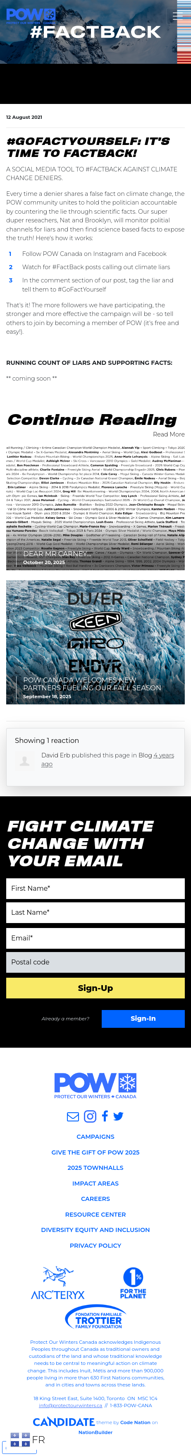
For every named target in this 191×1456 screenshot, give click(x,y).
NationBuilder (96, 1432)
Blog (145, 755)
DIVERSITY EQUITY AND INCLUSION (95, 1230)
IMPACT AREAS (95, 1183)
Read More (169, 434)
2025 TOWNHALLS (95, 1168)
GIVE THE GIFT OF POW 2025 (96, 1152)
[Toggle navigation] (177, 16)
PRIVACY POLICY (96, 1245)
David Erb (55, 755)
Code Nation (135, 1422)
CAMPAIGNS (95, 1136)
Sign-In (143, 1018)
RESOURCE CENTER (95, 1214)
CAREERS (95, 1199)
